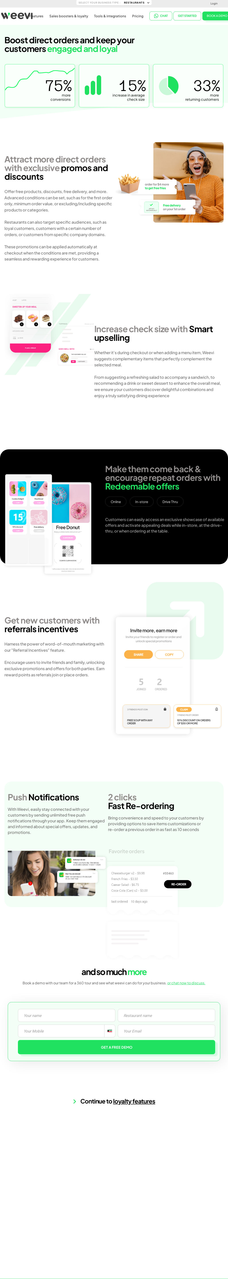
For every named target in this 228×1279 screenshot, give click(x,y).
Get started (187, 15)
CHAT (161, 15)
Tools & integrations (110, 16)
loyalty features (134, 1101)
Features (36, 16)
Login (214, 3)
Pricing (137, 15)
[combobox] (109, 1031)
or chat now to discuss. (186, 983)
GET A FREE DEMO (116, 1047)
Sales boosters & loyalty (68, 16)
